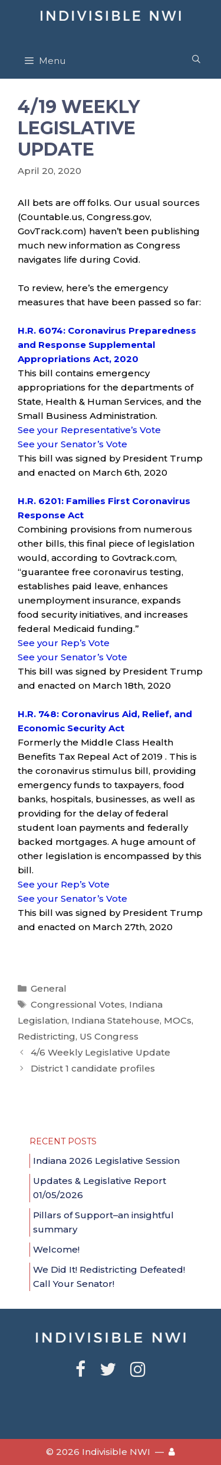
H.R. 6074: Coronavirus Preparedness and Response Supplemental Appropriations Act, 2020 (107, 344)
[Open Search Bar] (196, 59)
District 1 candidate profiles (93, 1068)
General (49, 988)
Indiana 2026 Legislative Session (106, 1160)
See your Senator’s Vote (72, 444)
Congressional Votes (78, 1004)
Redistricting (46, 1036)
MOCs (178, 1020)
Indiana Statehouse (115, 1020)
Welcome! (56, 1249)
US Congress (109, 1036)
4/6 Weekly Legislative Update (100, 1052)
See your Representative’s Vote (89, 429)
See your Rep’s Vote (64, 642)
